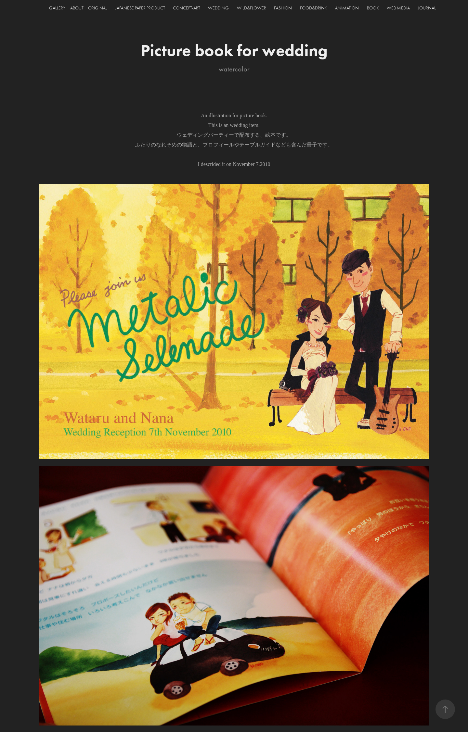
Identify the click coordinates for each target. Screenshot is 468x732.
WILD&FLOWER (251, 8)
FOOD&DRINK (313, 8)
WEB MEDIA (398, 8)
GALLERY (57, 8)
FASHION (283, 8)
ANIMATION (347, 8)
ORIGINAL (97, 8)
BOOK (373, 8)
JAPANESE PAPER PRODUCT (140, 8)
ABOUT (77, 8)
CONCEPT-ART (186, 8)
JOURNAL (427, 8)
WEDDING (218, 8)
